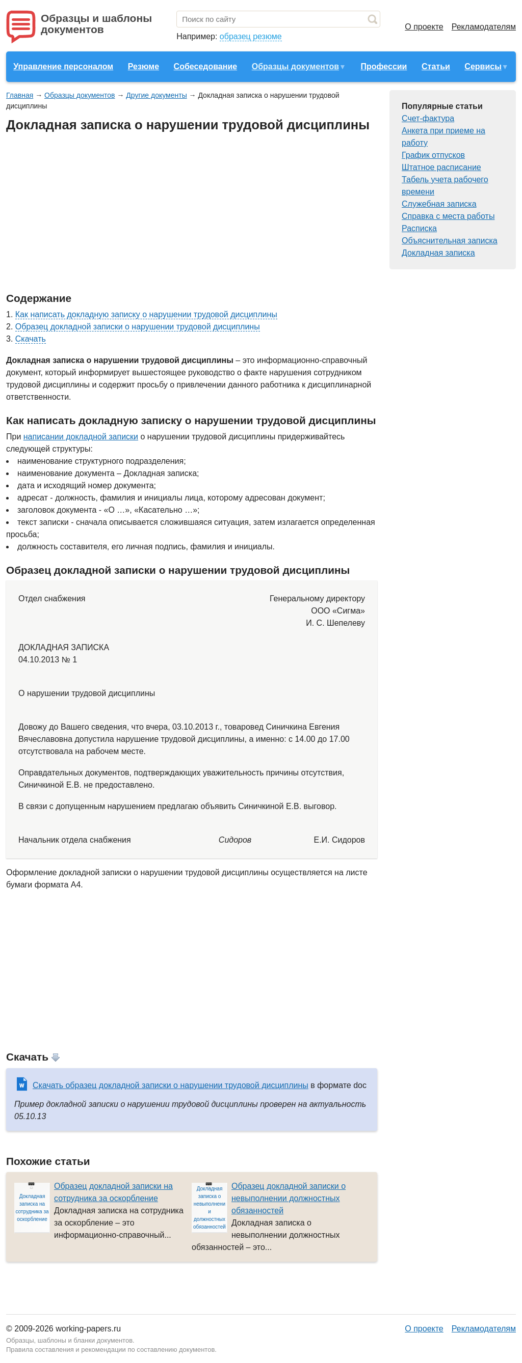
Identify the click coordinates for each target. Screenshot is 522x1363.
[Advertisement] (191, 213)
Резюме (143, 66)
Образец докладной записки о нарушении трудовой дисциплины (137, 326)
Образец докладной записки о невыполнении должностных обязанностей (288, 1198)
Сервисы (482, 66)
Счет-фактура (428, 118)
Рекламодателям (484, 26)
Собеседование (206, 66)
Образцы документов (295, 66)
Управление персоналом (63, 66)
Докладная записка (438, 252)
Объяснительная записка (450, 240)
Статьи (436, 66)
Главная (19, 95)
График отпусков (433, 155)
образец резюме (251, 36)
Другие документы (156, 95)
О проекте (424, 26)
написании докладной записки (80, 436)
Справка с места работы (448, 216)
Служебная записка (439, 204)
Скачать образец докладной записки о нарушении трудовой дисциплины (170, 1085)
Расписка (419, 228)
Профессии (383, 66)
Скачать (30, 339)
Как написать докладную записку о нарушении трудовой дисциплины (146, 314)
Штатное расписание (441, 167)
